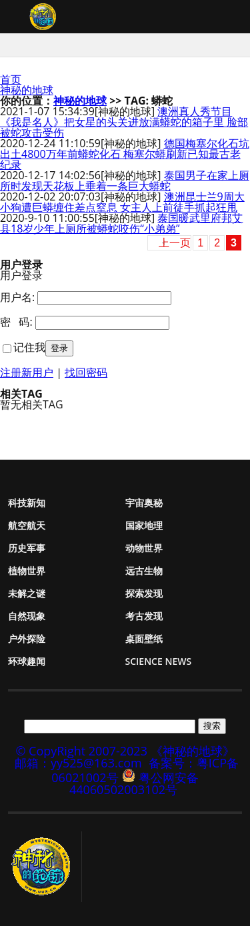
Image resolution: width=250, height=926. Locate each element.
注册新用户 (26, 372)
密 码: (16, 321)
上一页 (175, 242)
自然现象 (26, 616)
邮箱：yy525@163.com (78, 763)
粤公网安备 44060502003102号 (134, 783)
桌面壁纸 (144, 638)
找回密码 (86, 372)
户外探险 (26, 638)
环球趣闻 (26, 661)
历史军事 (26, 548)
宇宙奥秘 (144, 502)
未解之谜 (26, 593)
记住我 (29, 347)
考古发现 (144, 616)
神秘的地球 (26, 90)
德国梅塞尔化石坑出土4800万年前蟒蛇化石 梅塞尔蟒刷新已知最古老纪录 (124, 154)
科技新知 (26, 502)
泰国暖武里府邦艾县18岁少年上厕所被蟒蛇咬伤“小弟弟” (121, 223)
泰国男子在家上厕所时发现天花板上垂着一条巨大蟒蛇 (124, 180)
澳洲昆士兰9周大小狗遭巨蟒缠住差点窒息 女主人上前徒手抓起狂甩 (122, 202)
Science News (158, 661)
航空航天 (26, 525)
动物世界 (144, 548)
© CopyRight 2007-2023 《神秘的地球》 (124, 751)
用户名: (17, 297)
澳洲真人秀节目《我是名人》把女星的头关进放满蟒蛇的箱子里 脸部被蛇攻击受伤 (124, 122)
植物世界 (26, 570)
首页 (10, 79)
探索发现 (144, 593)
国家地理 (144, 525)
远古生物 (144, 570)
